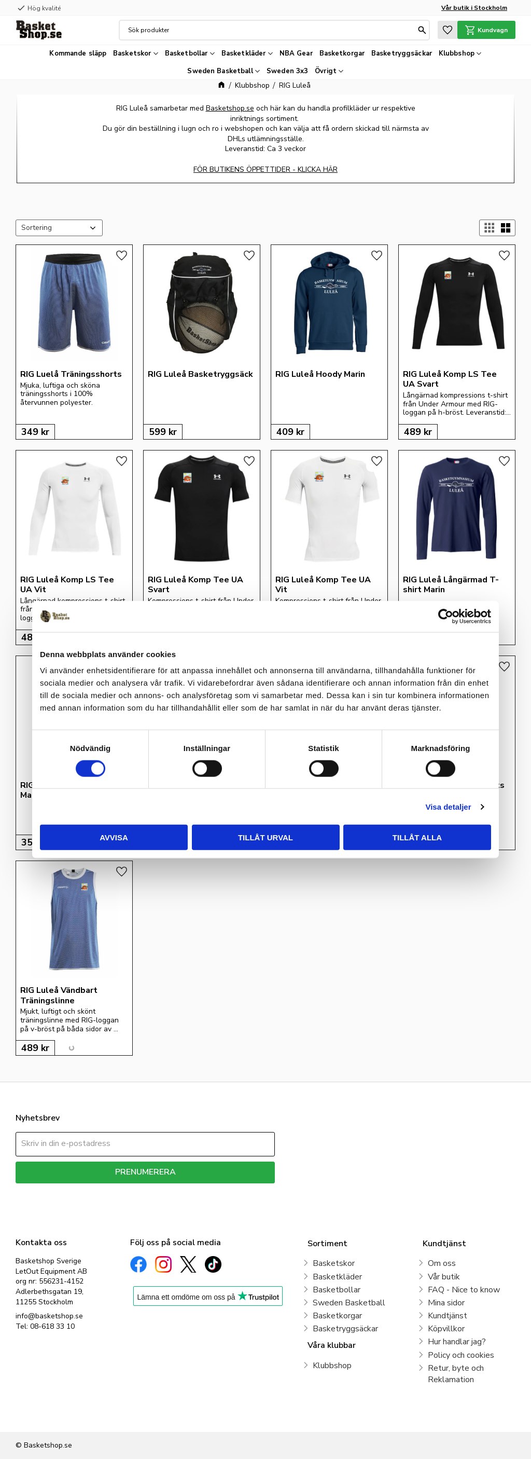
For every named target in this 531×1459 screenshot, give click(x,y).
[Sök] (421, 30)
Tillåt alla (417, 837)
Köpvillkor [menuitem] (446, 1328)
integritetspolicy (181, 1191)
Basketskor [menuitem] (132, 53)
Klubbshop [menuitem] (456, 53)
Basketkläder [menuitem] (243, 53)
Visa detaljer (448, 806)
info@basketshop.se (49, 1316)
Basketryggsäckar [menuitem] (401, 53)
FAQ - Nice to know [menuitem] (464, 1290)
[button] (446, 30)
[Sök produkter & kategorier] (271, 30)
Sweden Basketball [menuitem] (220, 71)
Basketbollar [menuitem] (186, 53)
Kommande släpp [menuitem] (77, 53)
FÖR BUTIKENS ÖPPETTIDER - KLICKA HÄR (265, 169)
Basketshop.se (230, 108)
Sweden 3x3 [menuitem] (287, 71)
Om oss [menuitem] (442, 1263)
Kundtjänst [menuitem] (447, 1315)
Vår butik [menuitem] (444, 1277)
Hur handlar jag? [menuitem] (457, 1341)
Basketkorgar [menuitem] (342, 53)
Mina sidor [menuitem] (446, 1302)
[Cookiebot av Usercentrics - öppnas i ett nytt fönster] (445, 616)
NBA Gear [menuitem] (296, 53)
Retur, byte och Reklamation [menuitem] (456, 1373)
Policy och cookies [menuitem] (461, 1355)
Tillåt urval (265, 837)
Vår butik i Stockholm (474, 8)
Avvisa (114, 837)
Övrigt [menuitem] (326, 71)
